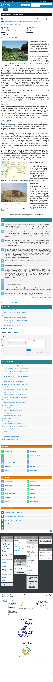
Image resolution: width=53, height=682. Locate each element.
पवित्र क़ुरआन (7, 466)
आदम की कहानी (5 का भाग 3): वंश (9, 379)
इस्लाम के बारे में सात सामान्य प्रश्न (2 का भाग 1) (14, 527)
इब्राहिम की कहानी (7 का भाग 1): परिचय (10, 309)
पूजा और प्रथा (7, 459)
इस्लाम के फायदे (33, 451)
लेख (5, 9)
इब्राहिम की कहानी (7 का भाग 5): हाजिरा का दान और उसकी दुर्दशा (15, 320)
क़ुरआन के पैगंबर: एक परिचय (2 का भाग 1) (11, 436)
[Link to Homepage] (5, 5)
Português (32, 1)
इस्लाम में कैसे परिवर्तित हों (35, 455)
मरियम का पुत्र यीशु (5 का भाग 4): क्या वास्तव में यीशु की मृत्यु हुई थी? (15, 421)
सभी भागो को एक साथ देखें (6, 328)
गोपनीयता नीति (4, 596)
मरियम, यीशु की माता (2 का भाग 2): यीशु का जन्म (12, 410)
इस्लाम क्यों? (7, 524)
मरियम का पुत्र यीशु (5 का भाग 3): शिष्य (10, 418)
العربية (9, 1)
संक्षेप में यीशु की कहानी (7, 413)
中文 (36, 1)
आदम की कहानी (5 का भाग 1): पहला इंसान (11, 373)
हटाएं (50, 555)
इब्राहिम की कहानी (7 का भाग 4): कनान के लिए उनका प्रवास (14, 317)
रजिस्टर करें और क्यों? (25, 5)
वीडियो (10, 9)
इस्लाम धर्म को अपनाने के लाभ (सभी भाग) (13, 520)
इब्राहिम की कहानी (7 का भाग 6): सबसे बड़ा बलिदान (12, 323)
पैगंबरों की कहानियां (14, 12)
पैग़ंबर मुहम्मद (32, 497)
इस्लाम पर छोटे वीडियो (34, 501)
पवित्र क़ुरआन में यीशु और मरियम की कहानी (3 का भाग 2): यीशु (14, 426)
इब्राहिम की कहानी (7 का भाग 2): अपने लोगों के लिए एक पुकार (41, 298)
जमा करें (29, 349)
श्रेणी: (2, 24)
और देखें (3, 580)
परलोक (31, 459)
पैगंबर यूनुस (5, 431)
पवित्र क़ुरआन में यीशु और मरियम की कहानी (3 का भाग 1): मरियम (15, 371)
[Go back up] (50, 531)
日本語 (40, 1)
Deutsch (22, 1)
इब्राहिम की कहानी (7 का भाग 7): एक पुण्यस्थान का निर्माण (13, 325)
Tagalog (48, 1)
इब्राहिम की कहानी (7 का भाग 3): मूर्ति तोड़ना (11, 315)
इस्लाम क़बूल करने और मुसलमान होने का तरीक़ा (14, 516)
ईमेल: (2, 345)
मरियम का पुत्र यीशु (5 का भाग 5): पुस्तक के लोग (12, 423)
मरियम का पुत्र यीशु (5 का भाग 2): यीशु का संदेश (11, 415)
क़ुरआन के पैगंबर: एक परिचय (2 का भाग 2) (11, 439)
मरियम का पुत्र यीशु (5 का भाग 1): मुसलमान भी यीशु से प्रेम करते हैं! (15, 368)
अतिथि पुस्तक (24, 9)
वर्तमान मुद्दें (6, 470)
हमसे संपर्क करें (48, 9)
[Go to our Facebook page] (42, 595)
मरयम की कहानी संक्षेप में (7, 405)
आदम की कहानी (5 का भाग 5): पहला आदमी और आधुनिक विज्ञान (15, 384)
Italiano (44, 1)
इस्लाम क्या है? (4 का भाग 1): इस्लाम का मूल (13, 512)
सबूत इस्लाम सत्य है (8, 451)
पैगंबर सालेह (5, 434)
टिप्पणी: (28, 339)
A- (45, 18)
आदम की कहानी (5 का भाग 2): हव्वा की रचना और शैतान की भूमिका (15, 376)
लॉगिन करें (18, 5)
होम (1, 9)
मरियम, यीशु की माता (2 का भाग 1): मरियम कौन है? (12, 407)
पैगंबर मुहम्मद (32, 466)
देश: (1, 342)
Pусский (27, 1)
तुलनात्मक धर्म (32, 462)
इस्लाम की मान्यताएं (7, 12)
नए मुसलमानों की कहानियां (10, 462)
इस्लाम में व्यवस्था (33, 470)
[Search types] (35, 6)
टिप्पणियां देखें (16, 332)
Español (13, 1)
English (4, 1)
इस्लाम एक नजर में (17, 9)
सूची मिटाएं (49, 558)
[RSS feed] (50, 595)
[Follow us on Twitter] (46, 595)
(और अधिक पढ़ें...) (4, 546)
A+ (49, 18)
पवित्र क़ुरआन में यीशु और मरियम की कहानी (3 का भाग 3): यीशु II (15, 428)
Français (17, 1)
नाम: (2, 339)
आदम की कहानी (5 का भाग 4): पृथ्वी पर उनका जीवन (12, 381)
